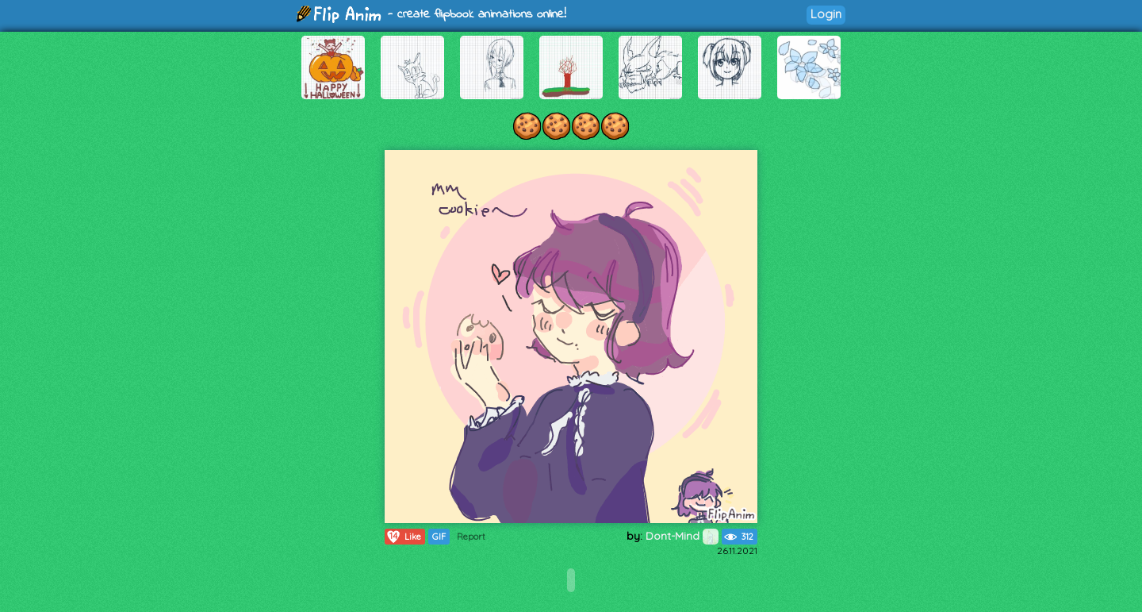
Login (826, 13)
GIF (439, 536)
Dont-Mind (682, 536)
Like (403, 537)
